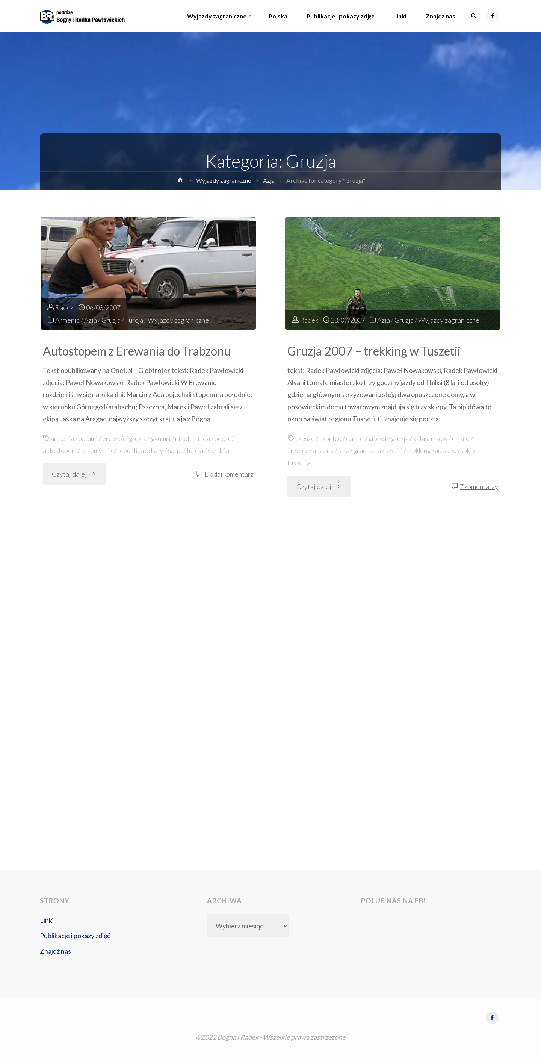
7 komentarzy (479, 486)
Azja (270, 180)
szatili (396, 450)
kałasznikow (432, 438)
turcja (198, 450)
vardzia (222, 450)
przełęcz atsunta (311, 450)
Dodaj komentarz (229, 473)
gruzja (139, 438)
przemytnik (98, 450)
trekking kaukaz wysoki (442, 450)
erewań (114, 438)
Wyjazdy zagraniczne (223, 180)
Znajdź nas (55, 951)
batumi (88, 438)
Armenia (67, 320)
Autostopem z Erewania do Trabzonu (140, 351)
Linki (47, 920)
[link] (473, 16)
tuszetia (299, 462)
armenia (62, 438)
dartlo (355, 438)
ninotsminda (194, 438)
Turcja (134, 320)
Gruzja (111, 320)
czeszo (305, 438)
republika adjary (142, 450)
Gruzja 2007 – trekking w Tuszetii (376, 351)
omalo (462, 438)
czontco (330, 438)
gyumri (162, 438)
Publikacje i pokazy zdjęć (75, 935)
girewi (378, 438)
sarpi (178, 450)
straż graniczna (361, 450)
